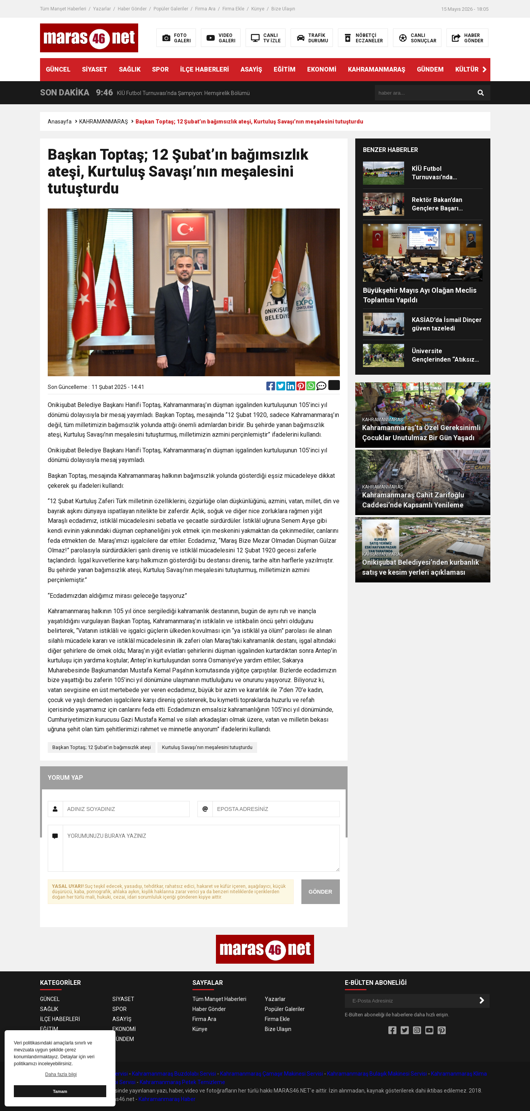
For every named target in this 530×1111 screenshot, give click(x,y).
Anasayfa (60, 121)
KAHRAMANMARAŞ (376, 69)
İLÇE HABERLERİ (204, 69)
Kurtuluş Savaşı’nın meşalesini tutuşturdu (207, 747)
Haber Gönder (132, 9)
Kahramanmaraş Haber (167, 1099)
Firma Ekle (233, 9)
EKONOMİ (321, 69)
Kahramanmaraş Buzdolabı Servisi (174, 1074)
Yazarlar (102, 9)
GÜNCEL (58, 69)
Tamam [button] (60, 1091)
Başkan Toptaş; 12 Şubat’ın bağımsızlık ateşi (101, 747)
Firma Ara (205, 9)
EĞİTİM (285, 69)
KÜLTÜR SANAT (478, 69)
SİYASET (94, 69)
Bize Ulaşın (283, 9)
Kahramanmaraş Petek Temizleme (182, 1082)
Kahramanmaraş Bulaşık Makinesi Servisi (377, 1074)
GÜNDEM (430, 69)
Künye (257, 9)
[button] (484, 69)
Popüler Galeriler (171, 9)
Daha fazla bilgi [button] (61, 1074)
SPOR (160, 69)
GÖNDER (320, 892)
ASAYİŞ (251, 69)
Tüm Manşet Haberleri (63, 9)
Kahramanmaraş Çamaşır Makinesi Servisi (271, 1074)
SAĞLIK (129, 69)
